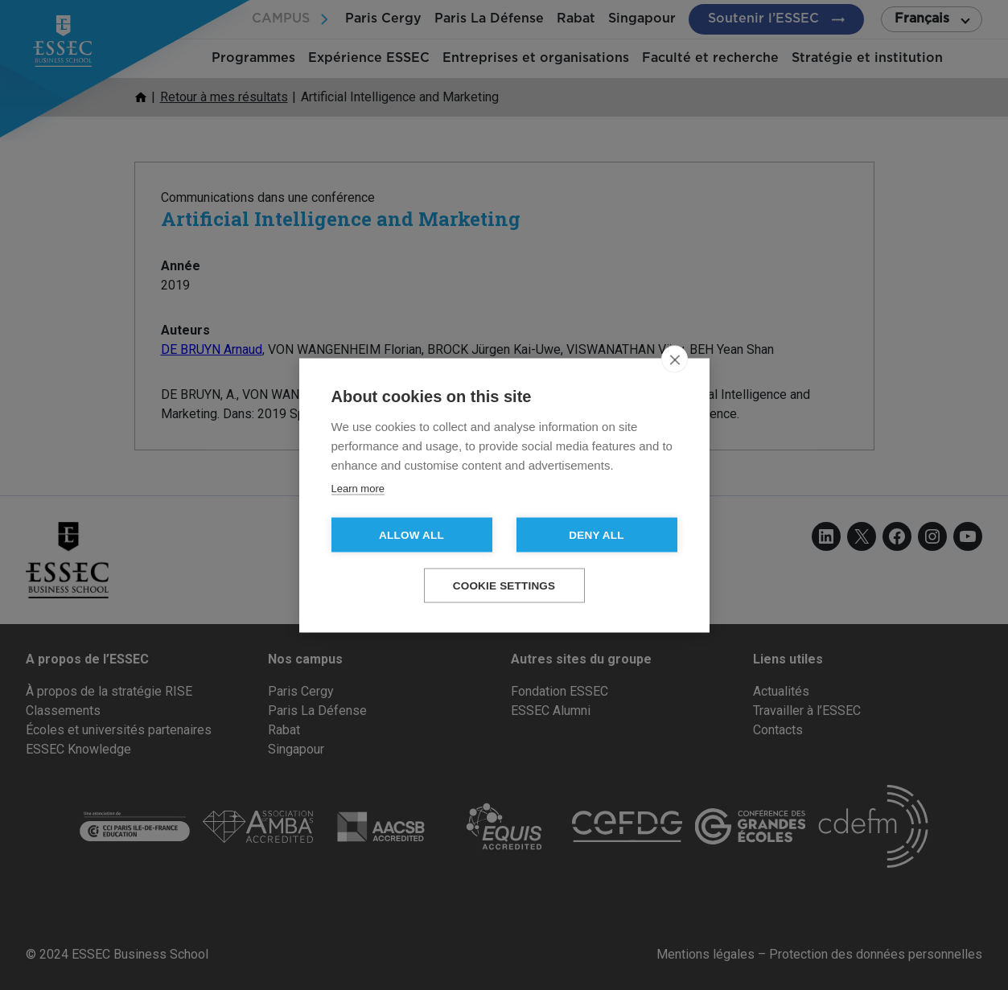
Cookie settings (504, 585)
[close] (674, 358)
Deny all (596, 534)
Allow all (411, 534)
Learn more (358, 488)
